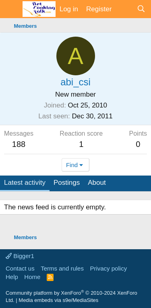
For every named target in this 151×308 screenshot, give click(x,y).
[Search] (140, 9)
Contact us (20, 268)
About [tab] (96, 182)
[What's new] (124, 9)
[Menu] (11, 9)
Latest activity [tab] (25, 182)
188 (18, 144)
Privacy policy (108, 268)
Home (32, 276)
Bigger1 (20, 255)
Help (12, 276)
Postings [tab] (67, 182)
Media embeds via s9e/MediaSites (58, 300)
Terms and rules (62, 268)
